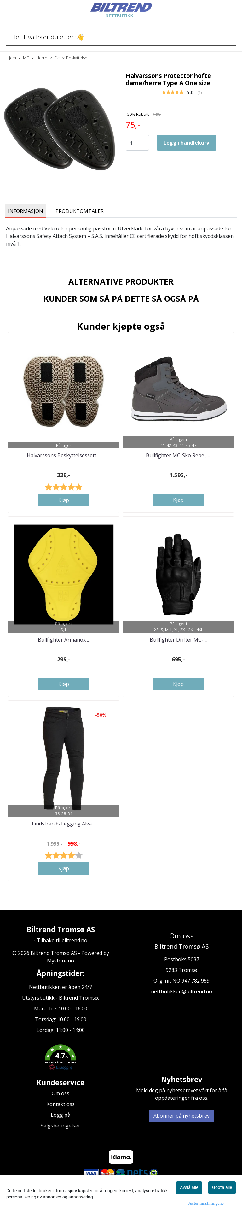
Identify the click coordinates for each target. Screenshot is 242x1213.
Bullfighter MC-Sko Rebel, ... (178, 455)
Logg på (60, 1114)
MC (24, 58)
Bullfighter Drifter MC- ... (178, 639)
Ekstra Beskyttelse (68, 58)
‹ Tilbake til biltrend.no (60, 940)
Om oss (60, 1093)
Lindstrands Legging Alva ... (64, 823)
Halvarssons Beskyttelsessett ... (64, 455)
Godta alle (222, 1187)
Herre (39, 58)
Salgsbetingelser (60, 1125)
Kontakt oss (60, 1104)
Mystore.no (60, 960)
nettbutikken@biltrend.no (181, 991)
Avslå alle (189, 1187)
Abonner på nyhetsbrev (181, 1115)
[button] (60, 1058)
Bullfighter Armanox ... (64, 639)
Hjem (11, 58)
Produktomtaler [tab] (79, 211)
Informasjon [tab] (25, 211)
